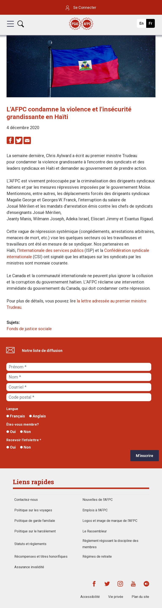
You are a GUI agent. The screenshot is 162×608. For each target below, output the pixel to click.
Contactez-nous (26, 500)
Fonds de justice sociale (29, 328)
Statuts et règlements (30, 544)
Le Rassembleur (94, 531)
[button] (10, 27)
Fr (151, 24)
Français (15, 416)
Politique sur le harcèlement (35, 531)
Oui (11, 431)
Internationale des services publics (51, 250)
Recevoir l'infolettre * (23, 440)
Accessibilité (90, 597)
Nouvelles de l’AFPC (97, 500)
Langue (12, 409)
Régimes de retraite (97, 557)
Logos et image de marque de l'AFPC (109, 521)
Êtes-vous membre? (22, 424)
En (142, 24)
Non (25, 431)
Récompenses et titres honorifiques (41, 557)
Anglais (37, 416)
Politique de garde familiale (34, 521)
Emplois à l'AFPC (95, 510)
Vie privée (115, 597)
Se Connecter (81, 7)
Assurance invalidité (29, 567)
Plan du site (140, 597)
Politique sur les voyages (33, 510)
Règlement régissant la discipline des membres (110, 544)
